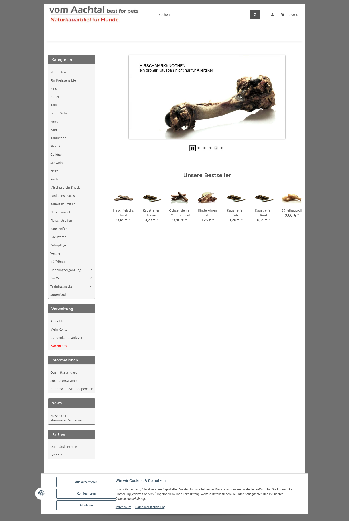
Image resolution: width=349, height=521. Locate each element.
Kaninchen (58, 138)
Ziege (54, 171)
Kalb (53, 105)
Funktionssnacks (62, 196)
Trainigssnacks (61, 286)
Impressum (123, 507)
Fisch (54, 179)
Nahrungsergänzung (65, 270)
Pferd (54, 121)
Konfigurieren (86, 493)
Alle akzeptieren (86, 482)
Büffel (54, 97)
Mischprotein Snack (65, 187)
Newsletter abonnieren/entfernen (67, 417)
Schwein (56, 163)
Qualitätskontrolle (63, 447)
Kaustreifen (59, 229)
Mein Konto (58, 329)
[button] (272, 14)
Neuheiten (58, 72)
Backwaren (58, 237)
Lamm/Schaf (59, 113)
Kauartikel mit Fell (63, 204)
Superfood (58, 294)
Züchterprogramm (64, 380)
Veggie (55, 253)
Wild (53, 130)
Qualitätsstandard (63, 372)
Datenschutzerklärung (150, 507)
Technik (56, 455)
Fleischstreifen (61, 220)
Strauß (55, 146)
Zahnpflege (58, 245)
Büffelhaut (58, 261)
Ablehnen (86, 505)
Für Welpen (58, 278)
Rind (53, 88)
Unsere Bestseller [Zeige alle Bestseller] (207, 175)
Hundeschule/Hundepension (71, 389)
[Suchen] (202, 14)
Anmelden (58, 321)
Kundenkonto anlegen (66, 337)
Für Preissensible (63, 80)
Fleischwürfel (60, 212)
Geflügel (56, 154)
